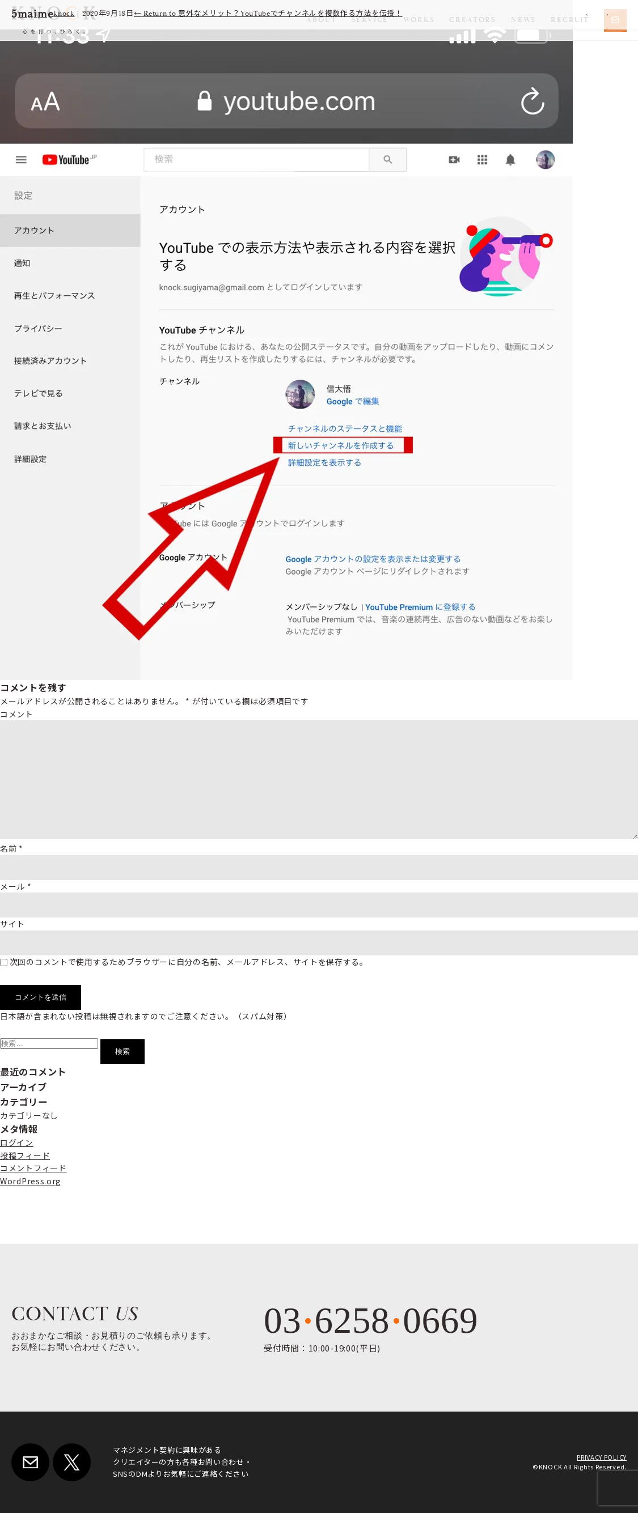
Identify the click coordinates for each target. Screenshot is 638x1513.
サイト (12, 923)
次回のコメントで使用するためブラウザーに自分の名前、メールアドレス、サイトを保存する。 (189, 961)
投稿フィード (25, 1155)
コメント (16, 714)
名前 (11, 848)
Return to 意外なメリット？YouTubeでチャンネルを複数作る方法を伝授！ (268, 14)
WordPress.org (30, 1181)
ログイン (16, 1142)
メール (16, 886)
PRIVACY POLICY (602, 1456)
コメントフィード (33, 1168)
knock (64, 14)
